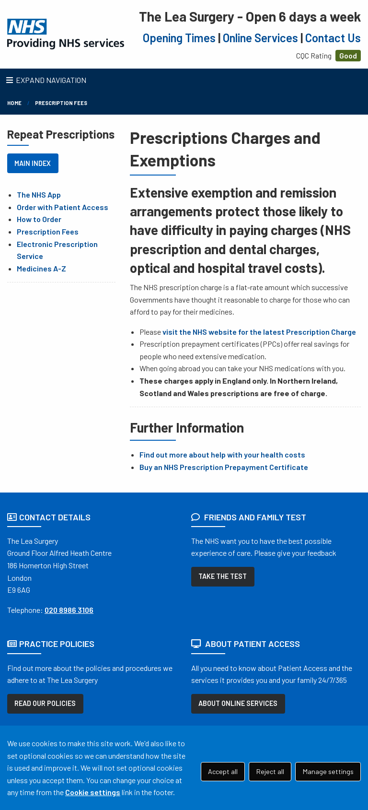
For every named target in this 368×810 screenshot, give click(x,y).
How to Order (39, 218)
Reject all (270, 771)
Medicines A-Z (41, 268)
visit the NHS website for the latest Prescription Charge (259, 331)
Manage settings (328, 771)
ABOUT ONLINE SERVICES (237, 703)
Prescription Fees (61, 103)
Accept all (223, 771)
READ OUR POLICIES (45, 703)
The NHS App (39, 194)
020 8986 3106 (69, 609)
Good (348, 55)
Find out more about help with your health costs (222, 454)
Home (14, 103)
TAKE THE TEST (222, 576)
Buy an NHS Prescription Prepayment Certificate (223, 466)
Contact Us (333, 38)
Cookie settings (92, 792)
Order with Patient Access (62, 206)
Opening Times (179, 38)
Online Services (260, 38)
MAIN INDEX (32, 163)
